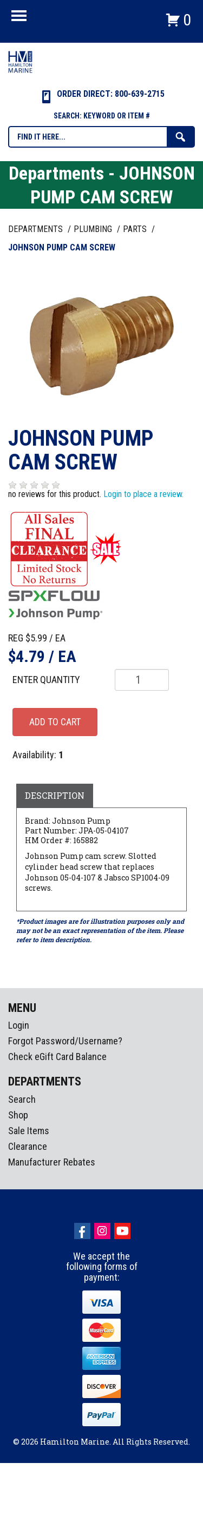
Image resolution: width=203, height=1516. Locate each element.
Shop (18, 1115)
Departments (36, 229)
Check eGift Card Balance (57, 1056)
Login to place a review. (143, 494)
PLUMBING (94, 229)
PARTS (136, 229)
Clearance (27, 1146)
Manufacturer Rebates (51, 1162)
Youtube (122, 1231)
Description (54, 795)
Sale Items (28, 1130)
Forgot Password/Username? (65, 1041)
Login (18, 1025)
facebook (82, 1231)
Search (22, 1099)
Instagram (102, 1231)
